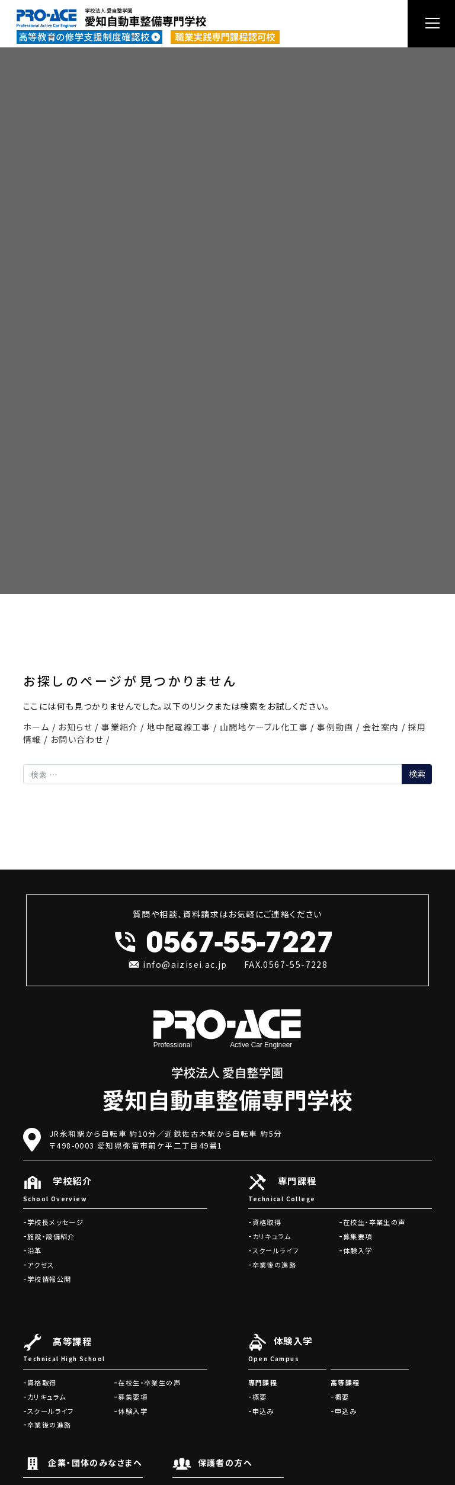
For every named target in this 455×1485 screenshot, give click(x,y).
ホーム (36, 727)
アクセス (41, 1264)
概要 (259, 1396)
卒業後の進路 (274, 1264)
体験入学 (358, 1250)
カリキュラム (271, 1236)
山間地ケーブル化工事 (264, 727)
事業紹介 (119, 727)
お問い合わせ (76, 739)
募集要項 (358, 1236)
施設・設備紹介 (51, 1236)
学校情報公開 (49, 1279)
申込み (263, 1411)
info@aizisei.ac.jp (177, 964)
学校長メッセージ (55, 1222)
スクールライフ (275, 1250)
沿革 (34, 1250)
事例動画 (335, 727)
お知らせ (75, 727)
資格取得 (267, 1222)
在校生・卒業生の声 (374, 1222)
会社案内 (381, 727)
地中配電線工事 (179, 727)
